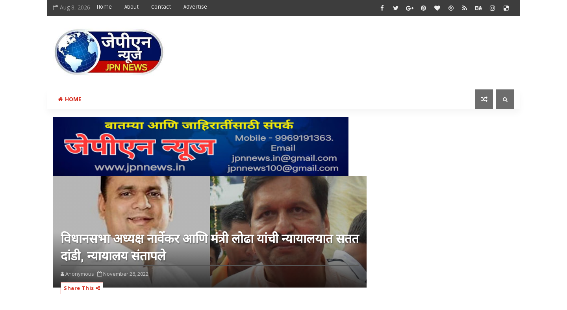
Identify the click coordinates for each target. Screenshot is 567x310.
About (131, 7)
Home (104, 7)
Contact (161, 7)
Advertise (195, 7)
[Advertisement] (369, 46)
